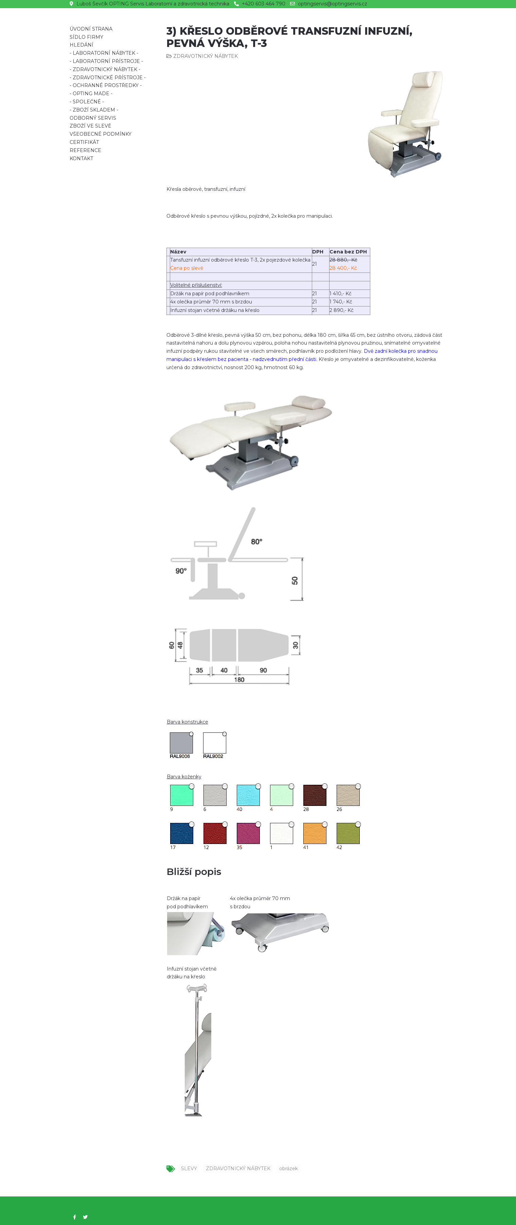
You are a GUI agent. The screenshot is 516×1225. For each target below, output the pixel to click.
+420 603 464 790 (263, 4)
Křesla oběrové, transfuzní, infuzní (205, 189)
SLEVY (189, 1168)
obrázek (288, 1168)
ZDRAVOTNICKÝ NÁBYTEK (238, 1168)
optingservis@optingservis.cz (332, 4)
